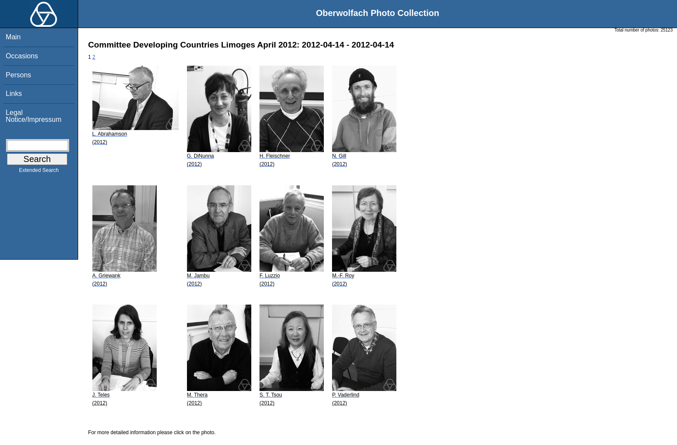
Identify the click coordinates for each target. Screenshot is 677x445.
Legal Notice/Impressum (33, 116)
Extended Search (39, 172)
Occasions (22, 56)
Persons (18, 75)
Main (13, 37)
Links (14, 93)
